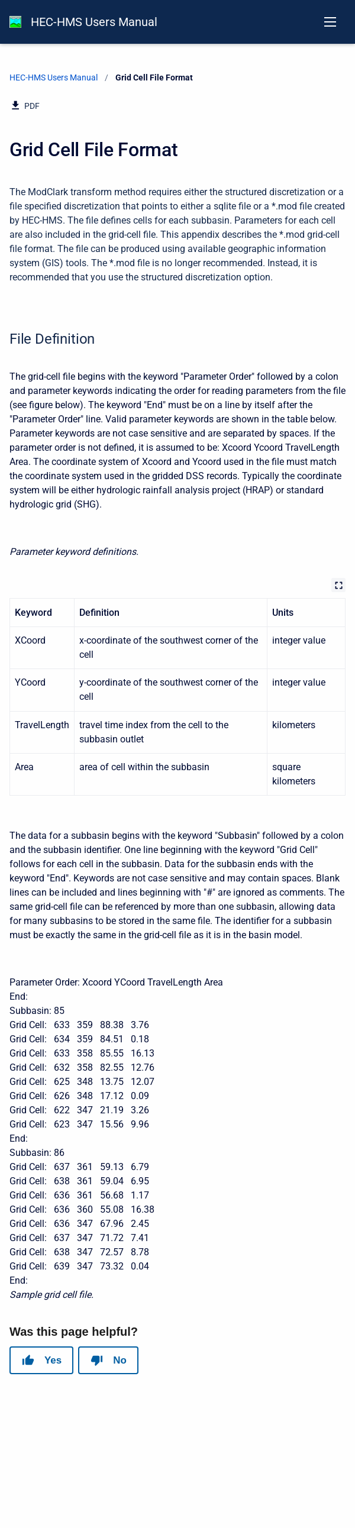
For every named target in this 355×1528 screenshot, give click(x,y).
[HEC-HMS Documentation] (15, 22)
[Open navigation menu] (330, 22)
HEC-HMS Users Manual (94, 22)
